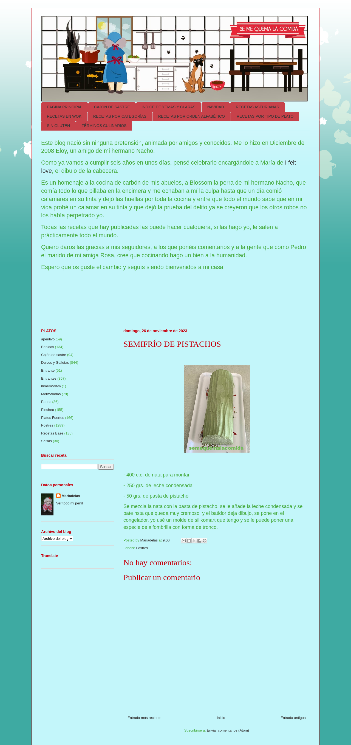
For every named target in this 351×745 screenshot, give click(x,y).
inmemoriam (51, 386)
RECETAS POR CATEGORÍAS (119, 116)
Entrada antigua (293, 718)
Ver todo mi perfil (69, 503)
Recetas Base (52, 433)
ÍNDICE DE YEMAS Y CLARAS (169, 107)
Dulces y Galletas (55, 362)
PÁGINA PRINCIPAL (64, 107)
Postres (142, 548)
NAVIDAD (215, 107)
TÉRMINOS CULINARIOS (104, 125)
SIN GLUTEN (58, 125)
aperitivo (48, 339)
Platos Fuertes (52, 418)
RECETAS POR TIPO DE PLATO (265, 116)
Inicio (221, 718)
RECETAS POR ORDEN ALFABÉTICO (191, 116)
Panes (46, 402)
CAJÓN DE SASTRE (112, 107)
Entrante (48, 370)
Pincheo (47, 410)
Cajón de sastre (53, 355)
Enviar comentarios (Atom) (228, 730)
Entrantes (48, 378)
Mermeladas (51, 394)
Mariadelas (71, 496)
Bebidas (47, 347)
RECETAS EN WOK (64, 116)
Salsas (46, 441)
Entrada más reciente (145, 718)
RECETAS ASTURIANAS (257, 107)
